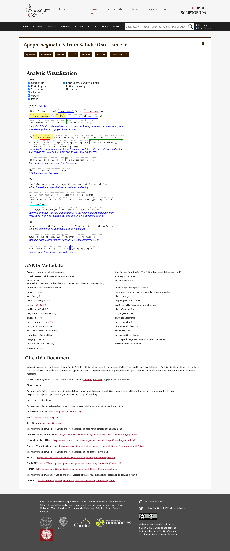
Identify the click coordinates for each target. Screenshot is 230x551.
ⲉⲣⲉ (102, 111)
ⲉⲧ (50, 248)
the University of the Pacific (94, 508)
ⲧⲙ (103, 226)
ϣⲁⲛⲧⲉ (70, 209)
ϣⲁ (78, 236)
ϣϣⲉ (37, 209)
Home (62, 9)
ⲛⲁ (76, 142)
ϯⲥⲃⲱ (77, 226)
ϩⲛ (52, 116)
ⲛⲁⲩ (59, 184)
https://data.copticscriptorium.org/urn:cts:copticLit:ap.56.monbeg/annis (76, 480)
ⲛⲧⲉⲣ (48, 184)
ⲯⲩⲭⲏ (100, 137)
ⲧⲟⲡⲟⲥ (65, 248)
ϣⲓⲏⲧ (62, 116)
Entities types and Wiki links (82, 82)
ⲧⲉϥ (95, 137)
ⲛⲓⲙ (99, 142)
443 (133, 322)
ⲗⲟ (90, 184)
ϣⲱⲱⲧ (87, 199)
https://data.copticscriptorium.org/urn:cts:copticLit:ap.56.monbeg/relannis (77, 469)
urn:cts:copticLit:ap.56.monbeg (65, 411)
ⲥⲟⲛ (36, 199)
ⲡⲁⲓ (62, 209)
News (135, 9)
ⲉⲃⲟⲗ (53, 236)
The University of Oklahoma (65, 508)
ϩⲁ (55, 209)
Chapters (36, 92)
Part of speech (39, 86)
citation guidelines (92, 379)
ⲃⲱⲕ (44, 170)
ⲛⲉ (80, 116)
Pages (34, 98)
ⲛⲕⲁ (94, 142)
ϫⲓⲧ (116, 137)
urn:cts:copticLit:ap (50, 423)
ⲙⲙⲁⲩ (91, 116)
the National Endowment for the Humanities (102, 501)
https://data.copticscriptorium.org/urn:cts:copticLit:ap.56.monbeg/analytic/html (101, 446)
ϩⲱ (107, 226)
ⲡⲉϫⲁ (65, 142)
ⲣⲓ (48, 142)
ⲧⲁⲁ (40, 146)
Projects (151, 9)
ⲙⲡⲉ (80, 184)
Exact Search (203, 28)
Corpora (92, 9)
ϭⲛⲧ (60, 199)
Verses (35, 95)
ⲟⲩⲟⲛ (39, 248)
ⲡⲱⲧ (41, 194)
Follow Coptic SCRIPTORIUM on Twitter (163, 508)
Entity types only (75, 86)
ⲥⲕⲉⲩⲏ (76, 122)
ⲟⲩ (32, 122)
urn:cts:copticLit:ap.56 (46, 417)
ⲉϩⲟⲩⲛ (32, 142)
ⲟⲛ (48, 170)
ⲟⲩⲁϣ (114, 142)
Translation (37, 89)
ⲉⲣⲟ (64, 184)
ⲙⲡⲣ (69, 146)
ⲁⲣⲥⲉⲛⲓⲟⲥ (44, 116)
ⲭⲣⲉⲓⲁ (71, 159)
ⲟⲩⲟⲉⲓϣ (94, 111)
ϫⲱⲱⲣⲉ (95, 209)
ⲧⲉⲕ (108, 142)
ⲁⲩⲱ (59, 142)
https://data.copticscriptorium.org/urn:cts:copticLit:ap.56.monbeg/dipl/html (96, 434)
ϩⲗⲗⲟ (92, 122)
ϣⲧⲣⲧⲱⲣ (85, 248)
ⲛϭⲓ (54, 111)
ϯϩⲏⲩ (82, 137)
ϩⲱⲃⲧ (57, 122)
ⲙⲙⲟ (72, 194)
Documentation (114, 9)
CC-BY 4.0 (41, 305)
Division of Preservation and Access (91, 505)
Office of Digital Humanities (54, 505)
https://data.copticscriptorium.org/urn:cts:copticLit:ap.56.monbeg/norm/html (94, 440)
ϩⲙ (54, 248)
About (168, 9)
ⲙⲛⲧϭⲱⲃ (40, 204)
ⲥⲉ (72, 226)
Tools (76, 9)
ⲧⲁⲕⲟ (88, 236)
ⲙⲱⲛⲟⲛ (62, 146)
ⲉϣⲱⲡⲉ (89, 194)
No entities (72, 89)
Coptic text (37, 82)
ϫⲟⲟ (44, 111)
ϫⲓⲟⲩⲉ (75, 146)
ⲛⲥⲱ (47, 194)
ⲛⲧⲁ (82, 159)
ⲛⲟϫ (42, 236)
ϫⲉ (77, 111)
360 (52, 322)
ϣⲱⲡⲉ (83, 209)
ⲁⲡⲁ (62, 111)
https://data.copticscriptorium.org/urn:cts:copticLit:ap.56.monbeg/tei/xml (76, 457)
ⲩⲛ (76, 199)
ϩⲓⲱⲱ (95, 199)
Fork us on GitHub (151, 501)
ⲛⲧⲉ (111, 199)
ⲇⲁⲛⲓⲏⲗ (69, 111)
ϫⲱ (67, 194)
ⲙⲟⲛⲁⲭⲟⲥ (39, 122)
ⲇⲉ (55, 137)
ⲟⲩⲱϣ (71, 137)
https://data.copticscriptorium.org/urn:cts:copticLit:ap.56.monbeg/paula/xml (80, 463)
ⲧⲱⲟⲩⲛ (49, 209)
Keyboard (201, 25)
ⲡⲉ (88, 111)
